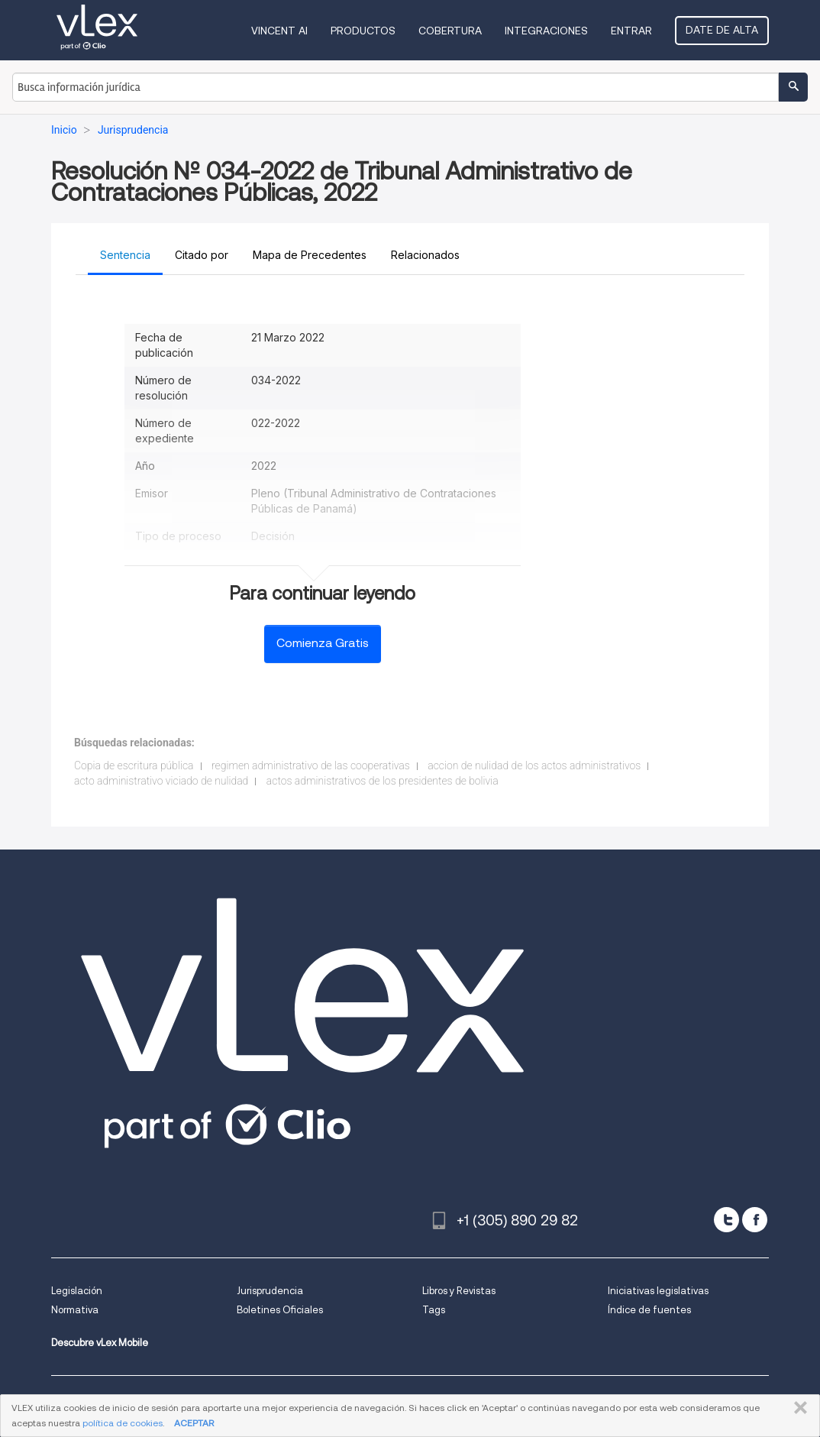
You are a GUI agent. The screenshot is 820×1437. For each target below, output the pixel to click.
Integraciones (546, 30)
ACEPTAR (194, 1423)
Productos (363, 30)
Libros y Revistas (459, 1290)
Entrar (631, 30)
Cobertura (450, 30)
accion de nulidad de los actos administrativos (534, 765)
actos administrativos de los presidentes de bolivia (382, 781)
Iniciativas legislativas (658, 1290)
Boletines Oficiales (280, 1310)
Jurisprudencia (270, 1290)
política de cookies (122, 1423)
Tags (433, 1310)
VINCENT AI (279, 30)
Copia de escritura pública (134, 765)
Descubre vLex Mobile (99, 1342)
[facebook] (754, 1219)
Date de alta (722, 30)
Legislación (76, 1290)
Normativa (74, 1310)
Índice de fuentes (649, 1310)
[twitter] (726, 1219)
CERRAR (797, 1408)
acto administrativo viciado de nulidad (161, 781)
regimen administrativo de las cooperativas (310, 765)
